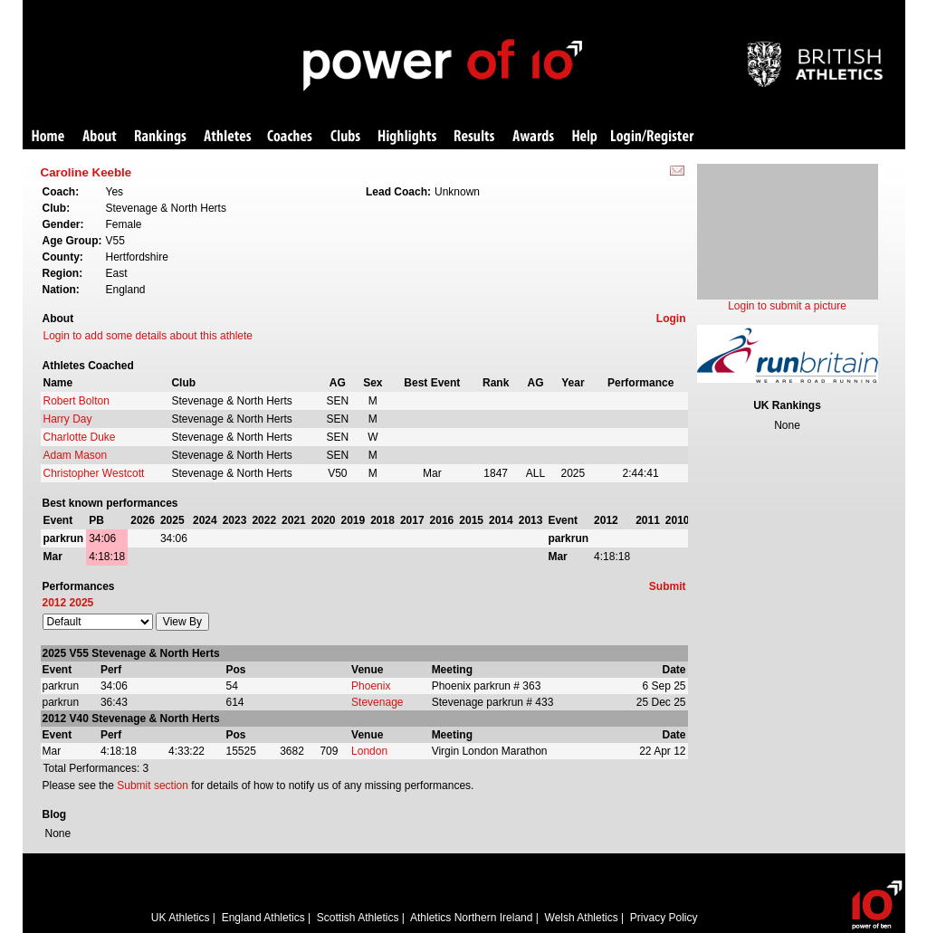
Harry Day (67, 419)
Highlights (407, 137)
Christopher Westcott (94, 473)
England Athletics (263, 917)
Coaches (289, 137)
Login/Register (652, 137)
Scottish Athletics (358, 917)
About (99, 137)
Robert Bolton (76, 401)
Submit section (152, 785)
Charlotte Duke (79, 437)
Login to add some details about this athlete (148, 335)
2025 (82, 602)
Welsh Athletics (581, 917)
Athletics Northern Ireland (471, 917)
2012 (55, 602)
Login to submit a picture (787, 306)
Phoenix (370, 686)
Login (671, 318)
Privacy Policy (664, 917)
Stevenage (377, 702)
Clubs (345, 137)
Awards (533, 137)
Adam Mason (75, 455)
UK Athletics (180, 917)
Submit (667, 586)
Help (584, 137)
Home (48, 137)
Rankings (160, 137)
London (369, 751)
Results (474, 137)
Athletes (228, 137)
